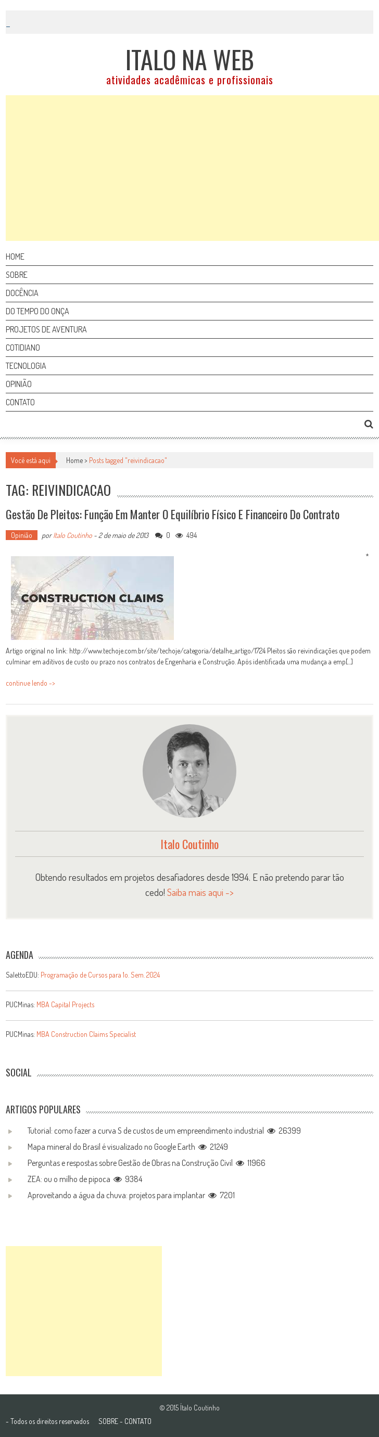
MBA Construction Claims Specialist (86, 1034)
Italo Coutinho (72, 535)
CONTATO (137, 1421)
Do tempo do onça (37, 311)
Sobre (17, 275)
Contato (20, 402)
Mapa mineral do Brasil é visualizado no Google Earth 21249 (128, 1146)
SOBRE (108, 1421)
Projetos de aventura (46, 329)
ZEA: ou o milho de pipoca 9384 (85, 1179)
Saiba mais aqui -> (200, 892)
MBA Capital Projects (65, 1004)
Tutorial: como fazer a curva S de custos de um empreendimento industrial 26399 (164, 1130)
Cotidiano (23, 347)
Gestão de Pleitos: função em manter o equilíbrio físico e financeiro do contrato (172, 514)
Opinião (19, 384)
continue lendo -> (30, 682)
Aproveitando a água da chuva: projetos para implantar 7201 (131, 1195)
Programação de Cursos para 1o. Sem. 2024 (100, 974)
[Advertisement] (192, 168)
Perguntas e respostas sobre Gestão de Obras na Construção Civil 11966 (147, 1163)
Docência (22, 293)
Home (15, 256)
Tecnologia (26, 366)
